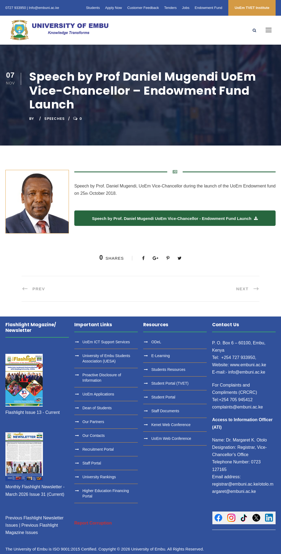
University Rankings (99, 477)
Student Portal (163, 397)
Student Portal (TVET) (170, 383)
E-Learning (160, 356)
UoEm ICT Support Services (106, 342)
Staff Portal (91, 463)
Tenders (170, 8)
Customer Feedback (143, 8)
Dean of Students (97, 408)
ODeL (156, 342)
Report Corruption (93, 523)
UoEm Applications (98, 394)
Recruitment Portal (98, 449)
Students (93, 8)
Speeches (54, 118)
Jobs (185, 8)
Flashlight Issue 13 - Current (32, 412)
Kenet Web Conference (170, 425)
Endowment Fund (208, 8)
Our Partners (93, 422)
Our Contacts (93, 435)
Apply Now (113, 8)
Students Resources (168, 369)
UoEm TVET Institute (252, 8)
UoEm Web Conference (171, 438)
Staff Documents (165, 411)
